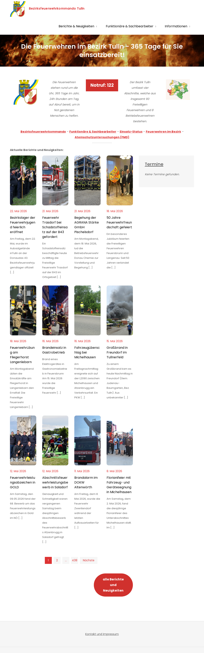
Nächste (88, 560)
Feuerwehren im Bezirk (163, 132)
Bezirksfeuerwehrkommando (43, 132)
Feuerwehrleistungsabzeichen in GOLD (22, 482)
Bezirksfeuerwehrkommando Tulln (60, 8)
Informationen (176, 26)
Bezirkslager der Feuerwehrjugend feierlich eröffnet (22, 224)
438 (74, 560)
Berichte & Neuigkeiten (76, 26)
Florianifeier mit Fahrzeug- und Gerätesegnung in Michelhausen (119, 484)
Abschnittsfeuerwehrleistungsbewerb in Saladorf (55, 482)
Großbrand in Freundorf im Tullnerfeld (117, 352)
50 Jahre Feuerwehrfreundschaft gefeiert (119, 222)
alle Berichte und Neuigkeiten (113, 585)
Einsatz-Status (131, 132)
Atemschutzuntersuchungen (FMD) (102, 137)
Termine (154, 164)
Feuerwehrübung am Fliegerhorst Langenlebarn (22, 354)
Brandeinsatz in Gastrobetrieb (54, 350)
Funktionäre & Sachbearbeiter (129, 26)
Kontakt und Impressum (102, 634)
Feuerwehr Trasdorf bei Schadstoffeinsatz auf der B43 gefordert (55, 227)
